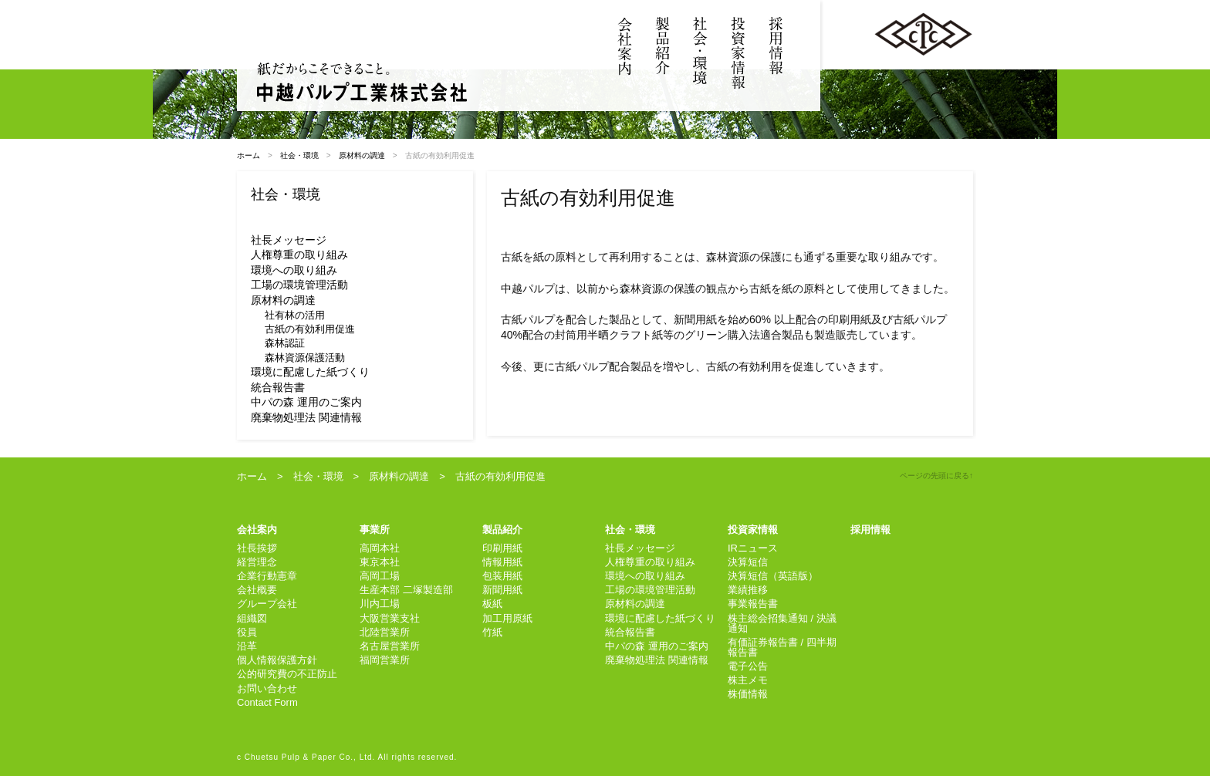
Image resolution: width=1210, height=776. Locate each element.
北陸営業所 (385, 632)
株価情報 (748, 694)
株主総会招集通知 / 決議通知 (782, 623)
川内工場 (380, 603)
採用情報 (870, 529)
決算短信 (748, 562)
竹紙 (492, 632)
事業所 (375, 529)
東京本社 (380, 562)
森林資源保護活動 (305, 357)
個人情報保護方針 (277, 660)
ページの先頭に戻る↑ (936, 475)
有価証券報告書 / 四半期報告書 (782, 647)
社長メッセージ (288, 240)
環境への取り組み (294, 270)
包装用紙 (502, 576)
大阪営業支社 (390, 618)
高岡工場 (380, 576)
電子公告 (748, 666)
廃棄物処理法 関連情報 (306, 417)
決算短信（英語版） (773, 576)
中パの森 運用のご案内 (306, 402)
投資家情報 (753, 529)
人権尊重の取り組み (299, 254)
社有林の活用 (295, 315)
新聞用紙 (502, 589)
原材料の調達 (362, 155)
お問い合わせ (267, 688)
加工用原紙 (507, 618)
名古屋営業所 (390, 646)
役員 (247, 632)
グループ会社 (267, 603)
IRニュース (753, 548)
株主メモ (748, 680)
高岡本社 (380, 548)
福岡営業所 (385, 660)
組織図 (252, 618)
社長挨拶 (257, 548)
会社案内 (257, 529)
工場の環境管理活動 (299, 284)
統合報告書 (278, 387)
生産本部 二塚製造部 (406, 589)
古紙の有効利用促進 (310, 329)
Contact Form (267, 702)
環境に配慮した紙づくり (310, 372)
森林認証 (285, 343)
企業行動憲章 (267, 576)
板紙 (492, 603)
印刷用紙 (502, 548)
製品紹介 (502, 529)
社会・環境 (299, 155)
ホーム (248, 155)
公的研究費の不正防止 (287, 674)
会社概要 (257, 589)
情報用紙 (502, 562)
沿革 (247, 646)
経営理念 (257, 562)
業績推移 (748, 589)
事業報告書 (753, 603)
